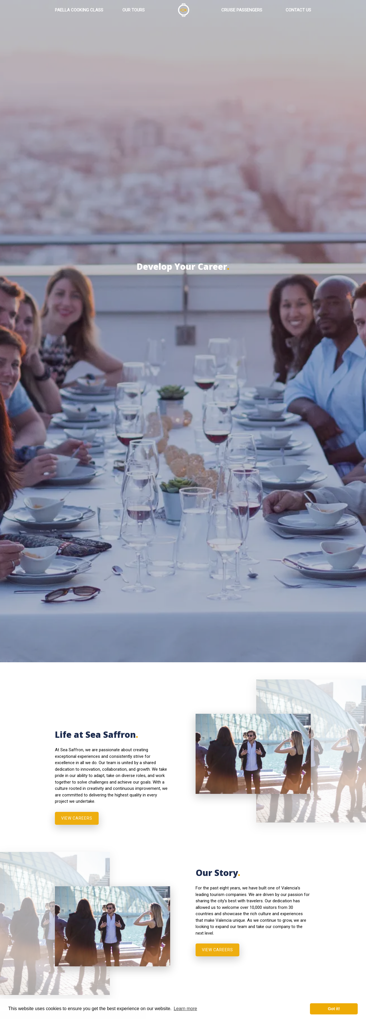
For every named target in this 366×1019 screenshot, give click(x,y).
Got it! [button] (334, 1008)
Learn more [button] (185, 1008)
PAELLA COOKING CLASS (79, 11)
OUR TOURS (133, 11)
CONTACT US (298, 11)
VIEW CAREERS (76, 818)
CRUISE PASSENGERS (241, 11)
